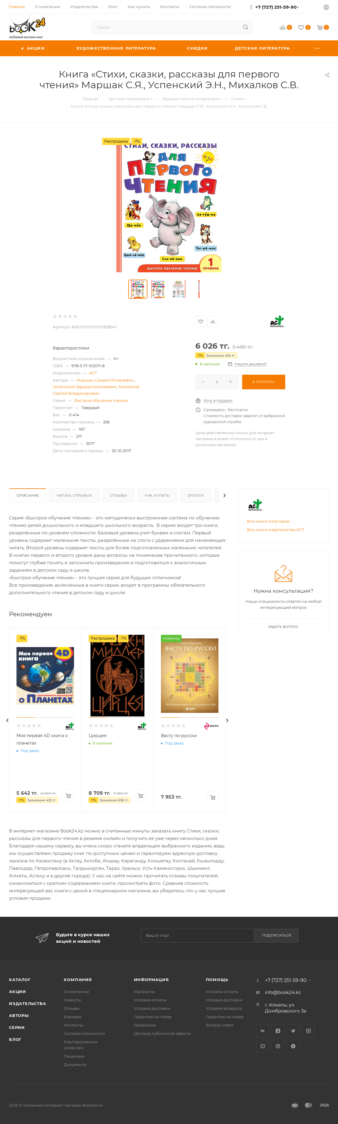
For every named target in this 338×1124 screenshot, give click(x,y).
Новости (72, 1000)
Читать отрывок (74, 495)
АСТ (93, 372)
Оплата (196, 495)
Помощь (217, 979)
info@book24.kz (283, 992)
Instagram (308, 1030)
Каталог (20, 979)
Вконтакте (262, 1030)
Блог (15, 1039)
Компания (78, 979)
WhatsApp (293, 1046)
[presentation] (7, 720)
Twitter (293, 1030)
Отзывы (118, 495)
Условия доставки (152, 1008)
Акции (17, 991)
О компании (76, 991)
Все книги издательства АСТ (275, 529)
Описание (27, 495)
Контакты (73, 1025)
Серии (17, 1027)
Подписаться (276, 935)
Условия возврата (224, 1008)
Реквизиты (145, 1025)
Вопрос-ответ (219, 1025)
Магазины (144, 991)
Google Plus (277, 1046)
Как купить (157, 495)
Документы (75, 1064)
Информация (151, 979)
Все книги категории (268, 521)
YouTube (262, 1046)
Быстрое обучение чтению (101, 400)
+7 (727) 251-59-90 (276, 7)
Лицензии (74, 1056)
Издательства (27, 1003)
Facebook (277, 1030)
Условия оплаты (150, 1000)
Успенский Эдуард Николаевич (85, 386)
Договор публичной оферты (162, 1033)
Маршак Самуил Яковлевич (105, 380)
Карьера (72, 1016)
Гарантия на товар (153, 1016)
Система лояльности (84, 1033)
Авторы (19, 1015)
